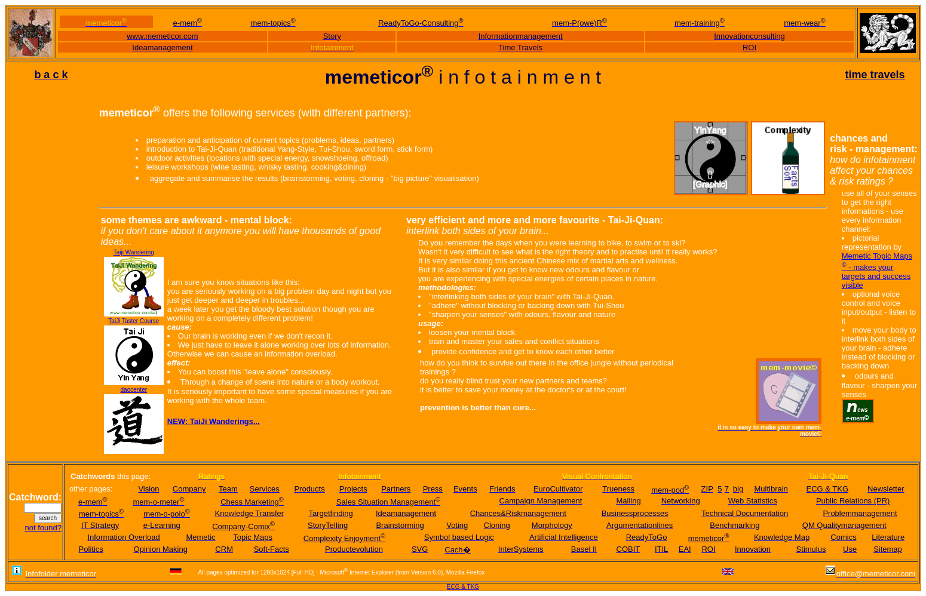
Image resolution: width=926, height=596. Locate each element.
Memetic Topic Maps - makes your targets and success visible (877, 270)
